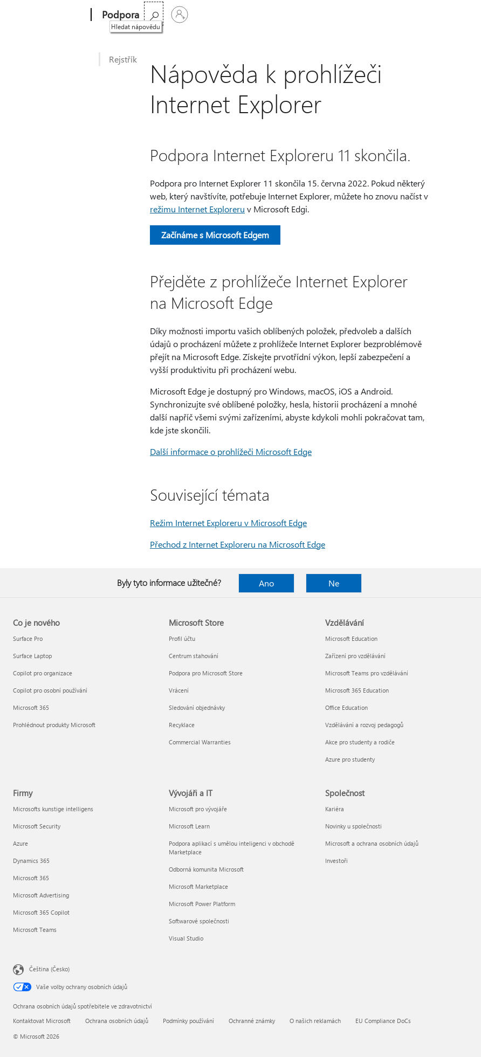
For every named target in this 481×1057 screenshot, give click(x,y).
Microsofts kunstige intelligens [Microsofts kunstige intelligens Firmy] (53, 809)
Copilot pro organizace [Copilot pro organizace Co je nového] (42, 673)
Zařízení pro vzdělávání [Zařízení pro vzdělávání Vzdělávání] (355, 656)
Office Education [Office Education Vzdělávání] (346, 707)
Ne (333, 583)
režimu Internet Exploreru (197, 209)
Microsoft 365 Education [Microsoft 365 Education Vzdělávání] (357, 690)
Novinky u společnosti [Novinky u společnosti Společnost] (353, 826)
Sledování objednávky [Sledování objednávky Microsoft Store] (197, 707)
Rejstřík (123, 59)
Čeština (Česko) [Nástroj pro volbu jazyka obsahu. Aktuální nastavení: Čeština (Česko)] (49, 969)
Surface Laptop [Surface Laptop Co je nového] (32, 656)
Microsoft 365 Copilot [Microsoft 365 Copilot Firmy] (41, 912)
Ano (266, 583)
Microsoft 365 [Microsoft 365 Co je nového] (31, 707)
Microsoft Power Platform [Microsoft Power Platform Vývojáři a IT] (202, 904)
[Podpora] (119, 15)
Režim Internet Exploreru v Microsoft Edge (228, 522)
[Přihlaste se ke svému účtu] (455, 14)
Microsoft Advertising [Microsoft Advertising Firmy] (41, 895)
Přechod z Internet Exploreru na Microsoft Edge (237, 544)
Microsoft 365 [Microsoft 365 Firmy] (31, 878)
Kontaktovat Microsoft (42, 1021)
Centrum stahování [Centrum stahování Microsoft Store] (193, 656)
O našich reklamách (315, 1021)
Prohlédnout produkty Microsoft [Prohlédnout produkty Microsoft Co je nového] (54, 725)
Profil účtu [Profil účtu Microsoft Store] (182, 638)
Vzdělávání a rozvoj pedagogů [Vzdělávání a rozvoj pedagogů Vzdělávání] (364, 725)
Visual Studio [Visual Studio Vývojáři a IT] (186, 938)
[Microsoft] (50, 15)
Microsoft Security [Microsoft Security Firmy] (36, 826)
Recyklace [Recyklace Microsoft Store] (182, 725)
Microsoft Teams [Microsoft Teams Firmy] (35, 929)
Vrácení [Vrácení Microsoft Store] (179, 690)
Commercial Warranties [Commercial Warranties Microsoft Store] (200, 742)
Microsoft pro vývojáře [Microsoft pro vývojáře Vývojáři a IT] (198, 809)
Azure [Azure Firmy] (20, 843)
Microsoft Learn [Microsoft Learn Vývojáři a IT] (189, 826)
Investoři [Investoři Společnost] (336, 860)
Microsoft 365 (170, 14)
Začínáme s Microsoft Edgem (215, 234)
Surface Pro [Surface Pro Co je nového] (28, 638)
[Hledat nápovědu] (429, 14)
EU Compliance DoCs (383, 1021)
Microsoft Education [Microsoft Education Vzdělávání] (351, 638)
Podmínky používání (188, 1021)
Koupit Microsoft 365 (276, 14)
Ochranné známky (252, 1021)
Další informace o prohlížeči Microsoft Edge (231, 451)
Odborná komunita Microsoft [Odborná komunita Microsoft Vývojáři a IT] (206, 869)
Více (212, 14)
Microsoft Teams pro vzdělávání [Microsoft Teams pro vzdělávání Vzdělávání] (366, 673)
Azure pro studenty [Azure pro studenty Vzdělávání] (350, 759)
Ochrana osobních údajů (116, 1021)
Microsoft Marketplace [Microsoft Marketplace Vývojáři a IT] (198, 886)
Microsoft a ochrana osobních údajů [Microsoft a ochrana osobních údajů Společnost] (371, 843)
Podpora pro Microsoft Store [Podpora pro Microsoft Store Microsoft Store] (206, 673)
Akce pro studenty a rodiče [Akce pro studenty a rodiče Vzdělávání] (360, 742)
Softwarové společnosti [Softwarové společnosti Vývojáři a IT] (199, 921)
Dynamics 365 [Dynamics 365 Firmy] (31, 860)
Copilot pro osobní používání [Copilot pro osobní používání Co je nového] (50, 690)
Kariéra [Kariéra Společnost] (334, 809)
